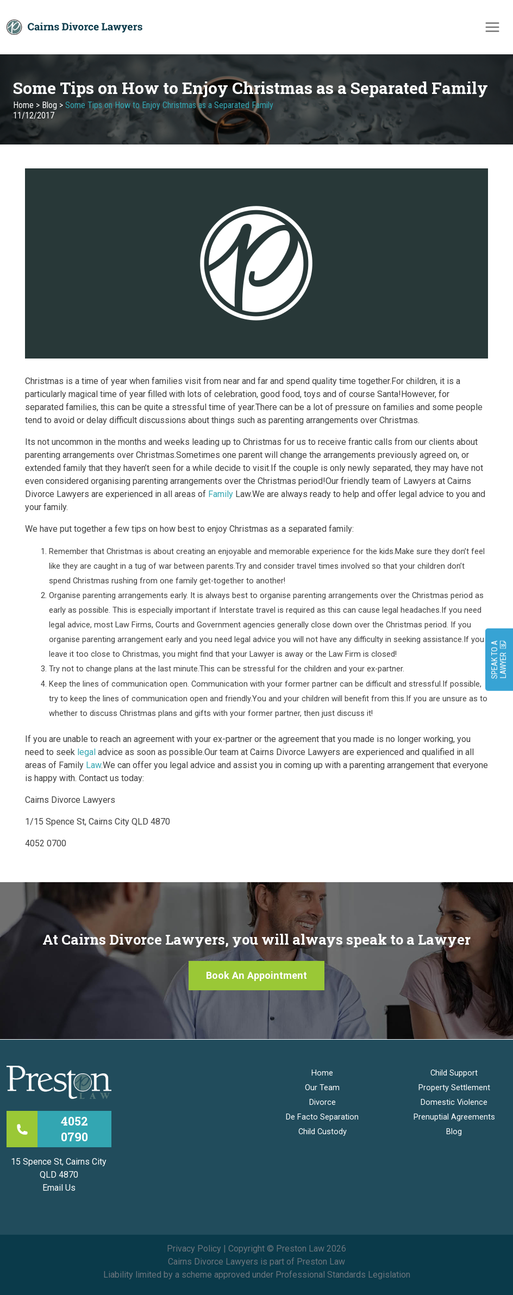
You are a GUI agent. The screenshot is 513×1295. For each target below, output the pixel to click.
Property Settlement (454, 1087)
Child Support (454, 1073)
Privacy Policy (194, 1248)
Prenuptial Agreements (454, 1117)
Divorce (322, 1102)
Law (93, 765)
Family (220, 494)
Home (23, 105)
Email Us (59, 1188)
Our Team (322, 1087)
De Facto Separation (322, 1117)
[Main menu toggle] (492, 27)
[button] (256, 975)
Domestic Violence (454, 1102)
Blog (49, 105)
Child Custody (322, 1131)
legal (86, 752)
